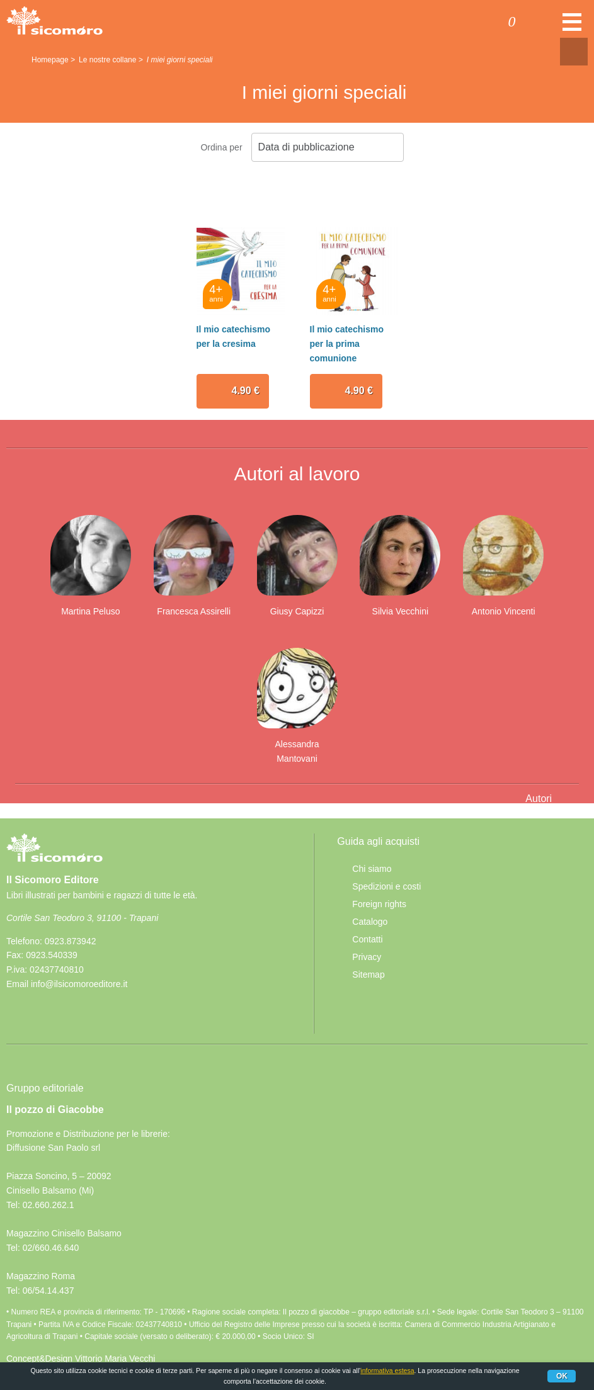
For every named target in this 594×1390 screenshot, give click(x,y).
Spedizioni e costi (386, 886)
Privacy (366, 957)
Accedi (462, 23)
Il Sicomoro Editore (54, 859)
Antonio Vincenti (503, 611)
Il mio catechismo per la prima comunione (347, 343)
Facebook (20, 1014)
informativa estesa (387, 1370)
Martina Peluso (90, 611)
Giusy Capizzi (297, 611)
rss (49, 1014)
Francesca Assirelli (194, 611)
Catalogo (369, 922)
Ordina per (221, 147)
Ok (562, 1376)
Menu (572, 28)
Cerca (549, 23)
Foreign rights (379, 904)
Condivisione (574, 51)
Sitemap (368, 974)
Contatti (367, 939)
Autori (538, 798)
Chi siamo (371, 869)
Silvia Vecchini (400, 611)
